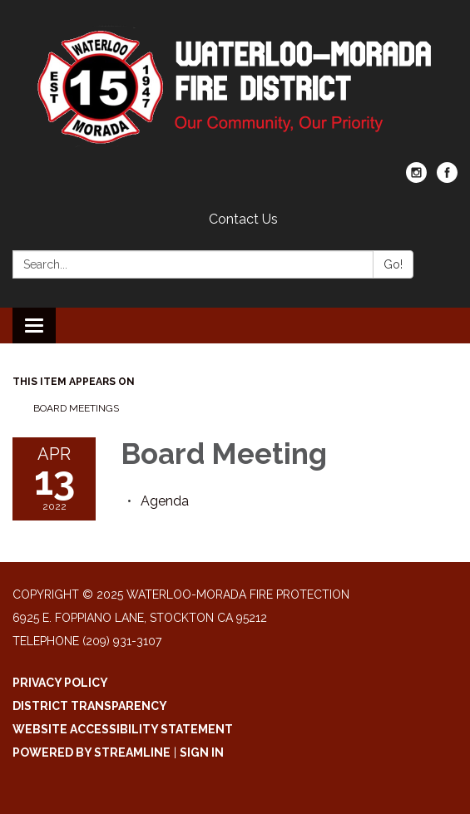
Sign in (202, 752)
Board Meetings (76, 408)
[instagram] (416, 178)
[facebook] (447, 178)
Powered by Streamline (91, 752)
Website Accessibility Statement (122, 729)
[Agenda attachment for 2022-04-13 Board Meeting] (165, 501)
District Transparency (89, 706)
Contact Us (243, 219)
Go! (393, 264)
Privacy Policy (60, 682)
